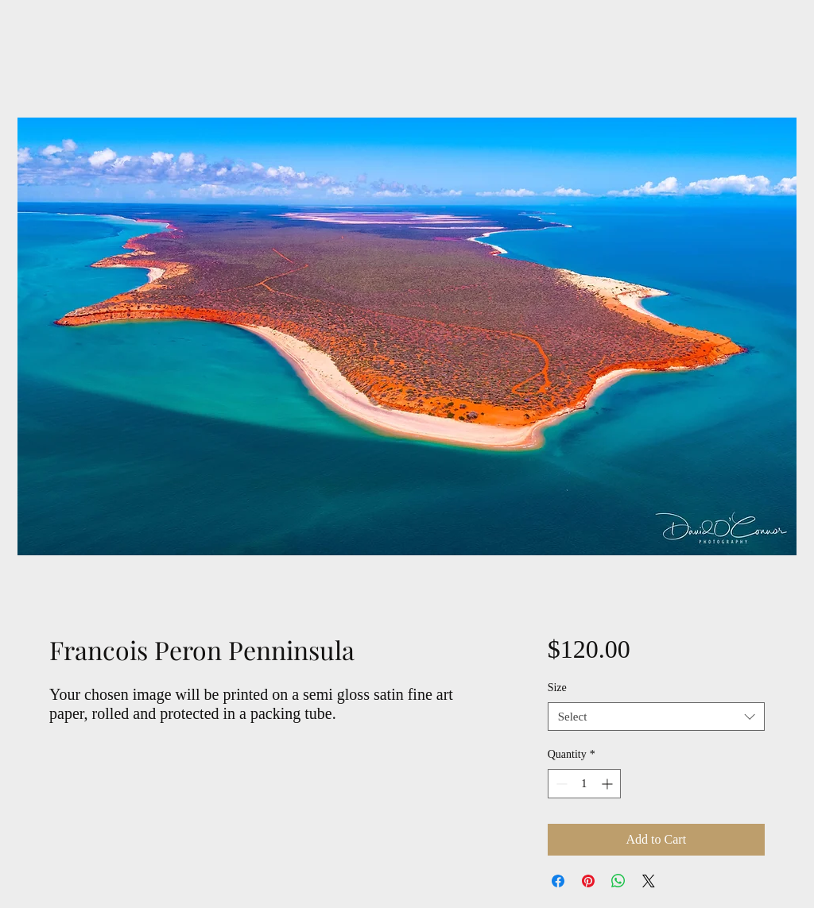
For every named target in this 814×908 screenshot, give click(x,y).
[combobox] (656, 717)
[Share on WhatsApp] (618, 881)
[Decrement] (560, 784)
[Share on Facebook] (558, 881)
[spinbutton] (584, 784)
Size (557, 688)
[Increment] (608, 784)
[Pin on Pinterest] (588, 881)
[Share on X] (648, 881)
